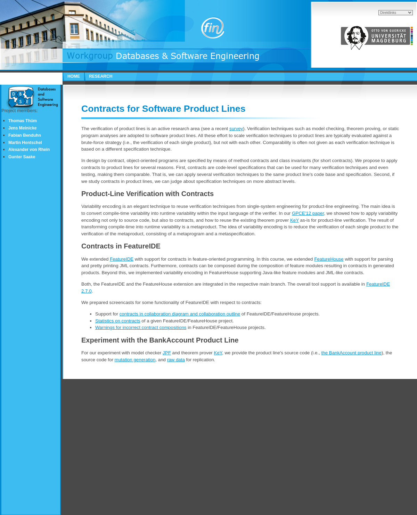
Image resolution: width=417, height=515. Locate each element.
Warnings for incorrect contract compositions (140, 327)
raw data (176, 359)
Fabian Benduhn (24, 135)
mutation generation (135, 359)
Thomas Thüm (22, 120)
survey (236, 128)
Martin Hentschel (25, 142)
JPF (167, 352)
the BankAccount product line (351, 352)
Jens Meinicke (22, 128)
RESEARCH (100, 76)
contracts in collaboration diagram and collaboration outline (180, 313)
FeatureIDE (121, 259)
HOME (73, 76)
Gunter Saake (21, 156)
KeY (294, 220)
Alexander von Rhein (29, 149)
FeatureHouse (328, 259)
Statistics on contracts (117, 320)
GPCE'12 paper (308, 213)
